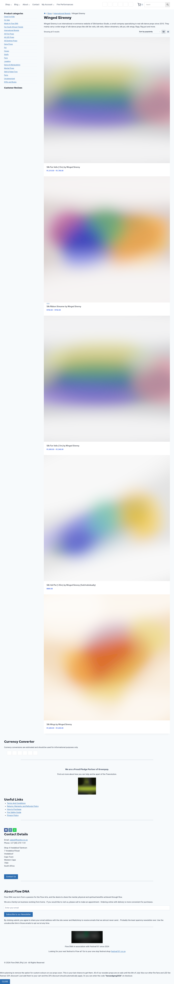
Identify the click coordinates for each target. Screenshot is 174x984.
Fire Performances (65, 4)
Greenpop (103, 769)
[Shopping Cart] (140, 4)
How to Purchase (14, 809)
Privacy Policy (13, 815)
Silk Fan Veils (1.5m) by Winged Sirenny (63, 167)
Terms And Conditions (16, 803)
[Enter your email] (87, 907)
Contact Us (11, 876)
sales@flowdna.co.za (19, 840)
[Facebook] (6, 830)
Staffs (6, 55)
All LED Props (9, 37)
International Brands (11, 30)
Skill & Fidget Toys (11, 72)
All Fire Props (9, 34)
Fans (6, 58)
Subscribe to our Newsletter (18, 914)
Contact (35, 4)
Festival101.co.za (118, 951)
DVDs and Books (10, 82)
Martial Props (9, 68)
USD (110, 4)
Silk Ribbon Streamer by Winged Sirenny (64, 306)
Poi (5, 48)
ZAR (105, 4)
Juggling (7, 61)
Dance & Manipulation (12, 65)
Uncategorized (9, 79)
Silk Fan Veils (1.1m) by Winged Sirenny (63, 445)
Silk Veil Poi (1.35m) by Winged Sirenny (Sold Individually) (71, 585)
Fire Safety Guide (14, 812)
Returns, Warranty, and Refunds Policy (23, 806)
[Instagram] (10, 830)
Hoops (6, 51)
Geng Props (8, 44)
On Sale (7, 20)
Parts (6, 75)
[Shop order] (150, 31)
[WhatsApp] (15, 830)
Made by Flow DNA (11, 24)
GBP (131, 4)
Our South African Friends (13, 27)
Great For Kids (9, 17)
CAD (125, 4)
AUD (120, 4)
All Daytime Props (10, 41)
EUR (115, 4)
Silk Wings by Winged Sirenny (59, 724)
